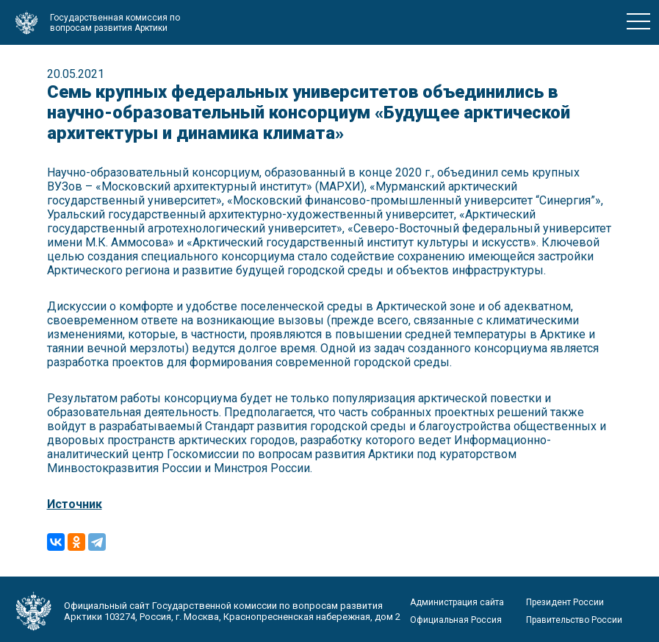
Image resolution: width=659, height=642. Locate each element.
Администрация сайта (457, 602)
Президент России (565, 602)
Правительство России (574, 620)
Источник (74, 504)
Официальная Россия (456, 620)
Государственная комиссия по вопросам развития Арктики (115, 23)
